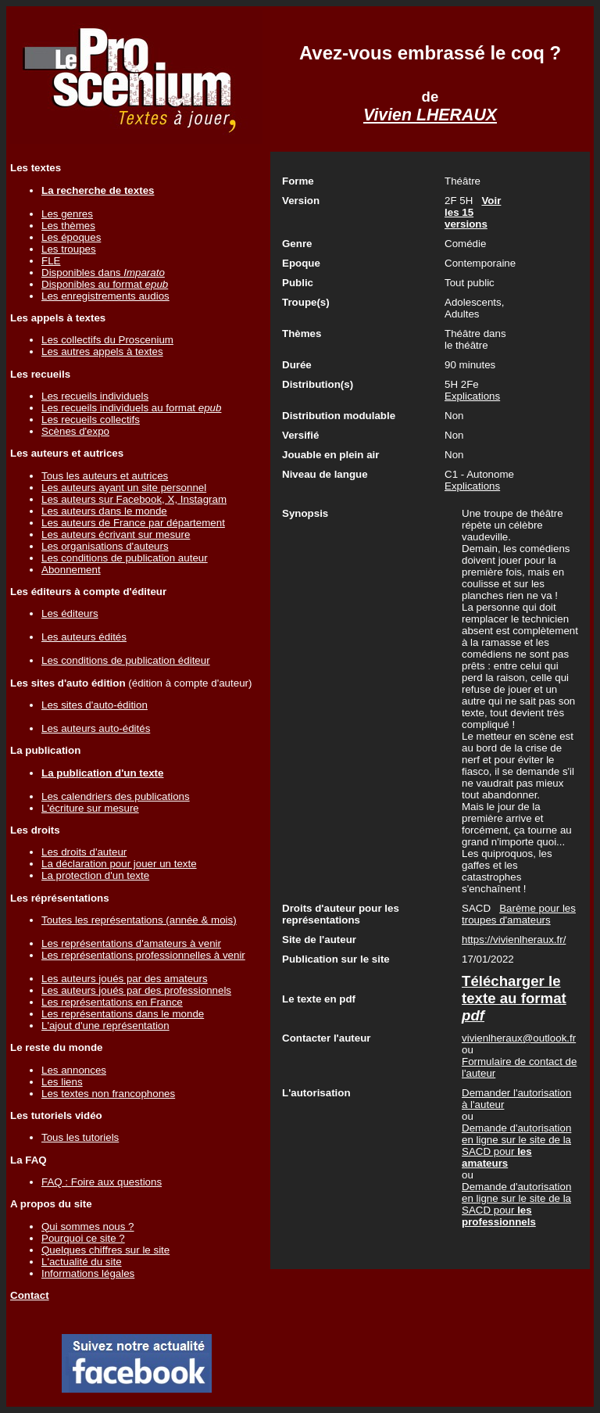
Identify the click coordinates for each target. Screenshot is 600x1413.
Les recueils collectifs (90, 419)
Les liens (62, 1082)
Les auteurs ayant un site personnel (123, 487)
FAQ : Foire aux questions (101, 1182)
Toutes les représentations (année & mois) (139, 920)
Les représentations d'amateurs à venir (131, 943)
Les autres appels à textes (102, 351)
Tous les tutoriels (80, 1137)
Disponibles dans (103, 272)
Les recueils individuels (94, 396)
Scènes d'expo (75, 431)
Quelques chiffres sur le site (105, 1250)
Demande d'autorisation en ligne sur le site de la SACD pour (516, 1145)
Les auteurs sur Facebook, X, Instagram (134, 499)
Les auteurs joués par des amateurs (124, 978)
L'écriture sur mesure (90, 808)
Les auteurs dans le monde (104, 511)
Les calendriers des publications (115, 796)
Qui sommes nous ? (87, 1226)
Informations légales (87, 1273)
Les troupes (68, 249)
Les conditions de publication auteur (124, 558)
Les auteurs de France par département (133, 523)
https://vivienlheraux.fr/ (514, 939)
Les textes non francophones (108, 1093)
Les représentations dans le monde (122, 1014)
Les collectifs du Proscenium (107, 340)
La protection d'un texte (95, 875)
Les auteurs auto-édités (95, 728)
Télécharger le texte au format (514, 998)
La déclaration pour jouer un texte (119, 864)
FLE (50, 261)
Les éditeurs (69, 613)
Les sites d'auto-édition (94, 705)
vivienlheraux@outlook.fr (519, 1038)
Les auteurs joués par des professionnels (136, 990)
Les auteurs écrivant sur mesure (115, 534)
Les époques (71, 237)
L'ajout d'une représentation (105, 1025)
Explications (472, 396)
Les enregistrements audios (105, 296)
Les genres (67, 214)
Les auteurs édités (84, 637)
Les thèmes (68, 225)
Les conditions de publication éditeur (125, 660)
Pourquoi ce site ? (83, 1238)
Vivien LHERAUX (430, 115)
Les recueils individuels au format (131, 408)
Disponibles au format (104, 284)
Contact (29, 1295)
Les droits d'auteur (84, 852)
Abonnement (71, 570)
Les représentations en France (112, 1002)
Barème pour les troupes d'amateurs (519, 914)
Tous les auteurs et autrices (104, 476)
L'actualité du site (81, 1262)
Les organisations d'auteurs (105, 546)
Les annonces (73, 1070)
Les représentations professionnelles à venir (143, 955)
